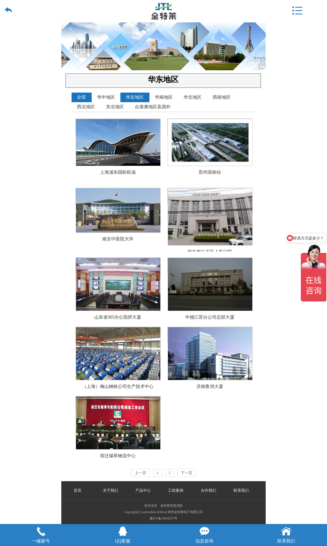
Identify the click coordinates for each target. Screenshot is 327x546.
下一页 (186, 473)
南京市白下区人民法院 (210, 196)
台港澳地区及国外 (153, 106)
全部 (81, 97)
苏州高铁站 (210, 127)
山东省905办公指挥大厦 (118, 266)
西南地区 (222, 97)
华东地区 (135, 97)
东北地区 (115, 106)
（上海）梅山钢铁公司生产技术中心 (118, 335)
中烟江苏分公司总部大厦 (210, 266)
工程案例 (175, 490)
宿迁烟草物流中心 (118, 404)
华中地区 (106, 97)
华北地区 (193, 97)
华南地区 (164, 97)
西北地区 (86, 106)
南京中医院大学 (118, 196)
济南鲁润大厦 (210, 335)
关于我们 (110, 490)
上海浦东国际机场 (118, 127)
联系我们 (241, 490)
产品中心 (143, 490)
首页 (77, 490)
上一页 (140, 473)
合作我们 (208, 490)
